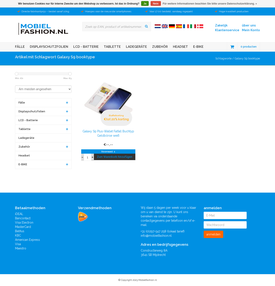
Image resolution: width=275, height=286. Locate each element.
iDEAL (19, 214)
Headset (180, 47)
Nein (156, 3)
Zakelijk (221, 25)
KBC (18, 235)
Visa (18, 244)
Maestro (20, 248)
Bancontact (23, 218)
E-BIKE (198, 47)
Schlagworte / (225, 58)
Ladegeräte (136, 47)
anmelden (213, 234)
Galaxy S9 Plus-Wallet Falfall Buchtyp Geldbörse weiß (108, 133)
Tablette (112, 47)
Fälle (20, 47)
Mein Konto (251, 30)
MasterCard (23, 227)
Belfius (19, 231)
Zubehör (160, 47)
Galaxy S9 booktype (247, 58)
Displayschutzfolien (49, 47)
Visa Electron (24, 222)
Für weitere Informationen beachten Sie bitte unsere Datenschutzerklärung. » (210, 3)
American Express (27, 239)
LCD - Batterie (86, 47)
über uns (249, 25)
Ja (145, 3)
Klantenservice (227, 30)
